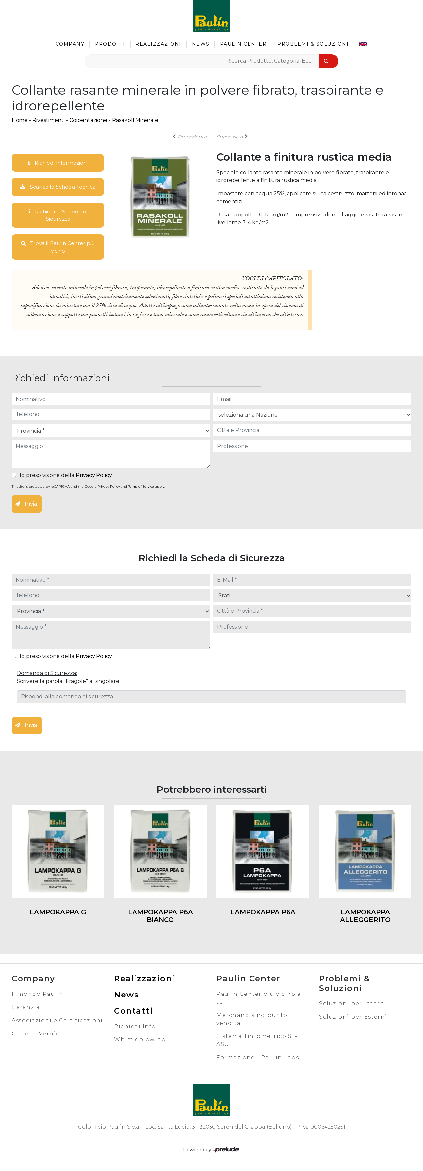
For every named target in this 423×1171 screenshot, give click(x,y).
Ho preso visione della (62, 477)
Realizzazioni (158, 44)
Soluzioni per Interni (353, 1005)
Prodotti (110, 44)
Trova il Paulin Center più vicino (57, 248)
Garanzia (26, 1008)
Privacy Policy (94, 477)
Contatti (133, 1012)
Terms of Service (141, 488)
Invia (26, 505)
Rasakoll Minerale (135, 120)
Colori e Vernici (36, 1035)
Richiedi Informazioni (58, 163)
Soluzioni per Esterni (353, 1018)
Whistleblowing (140, 1041)
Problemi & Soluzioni (313, 44)
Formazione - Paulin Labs (257, 1059)
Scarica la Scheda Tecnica (57, 187)
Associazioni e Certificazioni (57, 1022)
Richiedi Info (135, 1028)
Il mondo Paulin (38, 995)
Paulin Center (243, 44)
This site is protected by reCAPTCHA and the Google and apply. (88, 488)
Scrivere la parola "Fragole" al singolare (68, 682)
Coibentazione (88, 120)
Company (70, 44)
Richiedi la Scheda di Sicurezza (58, 216)
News (201, 44)
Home (20, 120)
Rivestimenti (48, 120)
